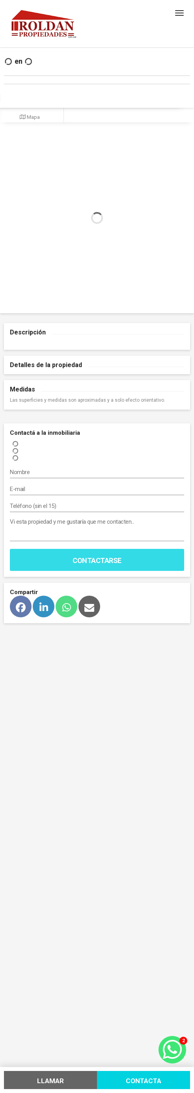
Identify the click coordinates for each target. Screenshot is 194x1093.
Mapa (30, 117)
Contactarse (97, 560)
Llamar (50, 1081)
